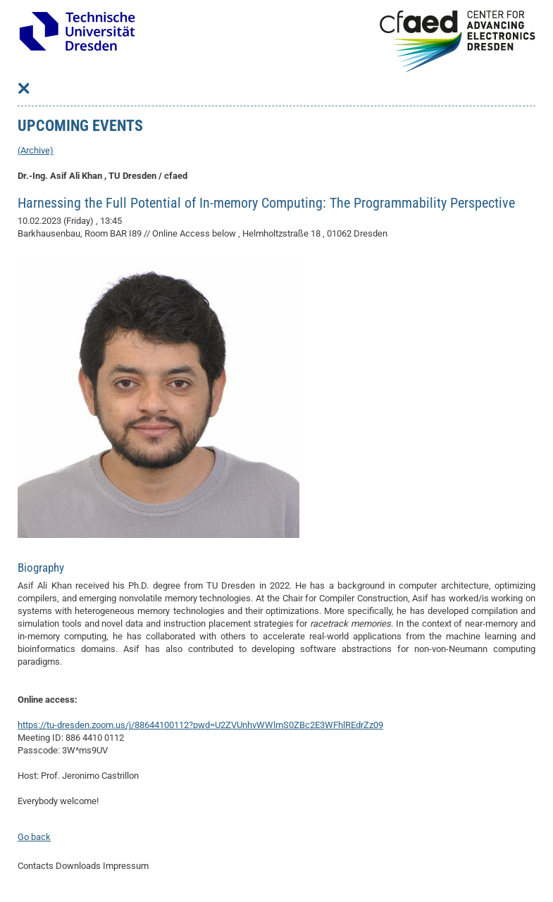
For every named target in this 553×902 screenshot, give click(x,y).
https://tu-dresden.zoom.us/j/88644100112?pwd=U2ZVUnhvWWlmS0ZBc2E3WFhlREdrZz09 (200, 725)
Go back (34, 837)
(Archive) (36, 150)
